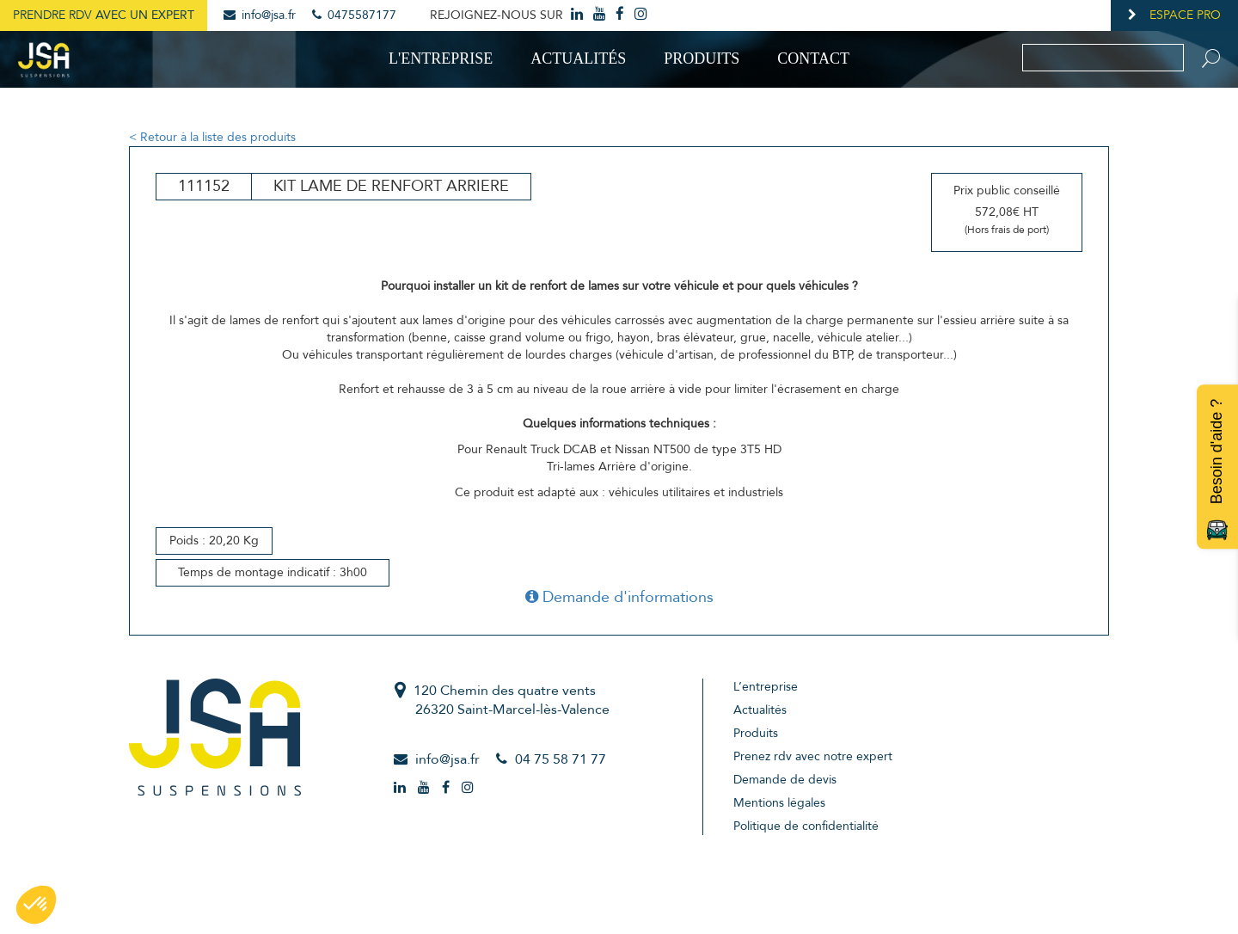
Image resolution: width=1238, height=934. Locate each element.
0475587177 (354, 15)
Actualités (578, 58)
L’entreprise (765, 687)
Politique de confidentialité (806, 826)
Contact (813, 58)
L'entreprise (441, 58)
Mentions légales (779, 803)
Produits (701, 58)
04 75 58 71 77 (560, 759)
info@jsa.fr (260, 15)
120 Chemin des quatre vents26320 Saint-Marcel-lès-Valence (512, 700)
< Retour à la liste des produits (212, 137)
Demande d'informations (619, 597)
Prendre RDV (103, 15)
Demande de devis (785, 779)
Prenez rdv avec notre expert (812, 756)
